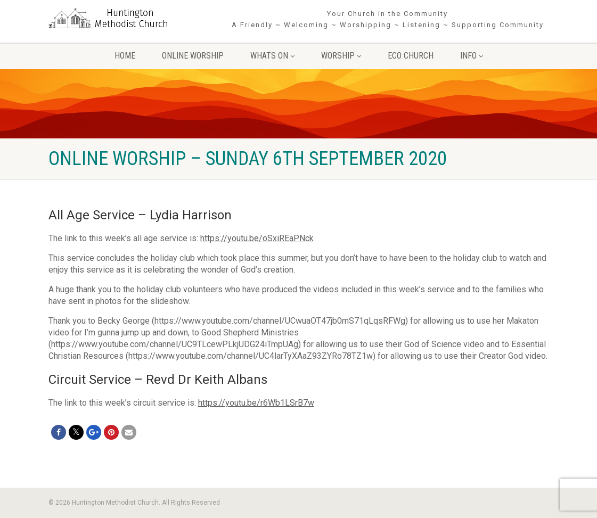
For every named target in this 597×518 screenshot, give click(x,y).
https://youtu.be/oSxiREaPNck (257, 238)
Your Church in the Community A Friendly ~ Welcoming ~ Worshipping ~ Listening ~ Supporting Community (388, 19)
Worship (341, 56)
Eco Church (411, 56)
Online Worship (193, 56)
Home (125, 56)
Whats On (272, 56)
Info (471, 56)
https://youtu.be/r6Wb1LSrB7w (256, 403)
